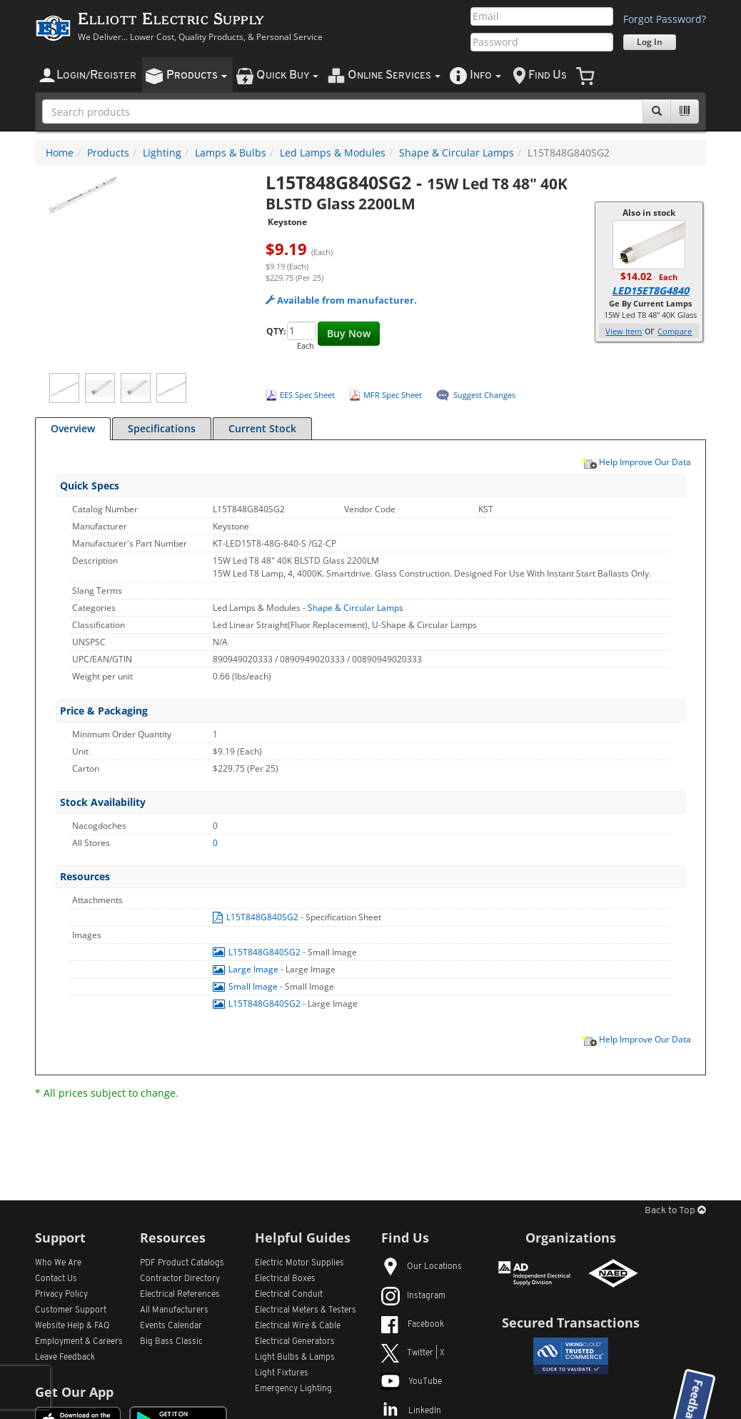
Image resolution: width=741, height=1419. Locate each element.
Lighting (162, 152)
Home (60, 152)
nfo (485, 75)
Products (108, 152)
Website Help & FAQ (72, 1326)
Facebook (412, 1324)
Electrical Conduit (289, 1294)
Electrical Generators (295, 1342)
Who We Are (58, 1263)
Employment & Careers (79, 1342)
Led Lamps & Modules (332, 152)
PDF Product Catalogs (182, 1263)
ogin (96, 75)
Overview (73, 428)
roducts (196, 75)
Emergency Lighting (293, 1389)
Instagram (413, 1296)
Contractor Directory (180, 1279)
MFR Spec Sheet (392, 394)
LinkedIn (411, 1411)
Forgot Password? (664, 19)
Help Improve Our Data (636, 461)
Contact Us (56, 1279)
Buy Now (348, 333)
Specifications (162, 428)
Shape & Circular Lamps (456, 152)
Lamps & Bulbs (230, 152)
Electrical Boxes (285, 1279)
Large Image (247, 969)
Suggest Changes (484, 394)
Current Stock (262, 428)
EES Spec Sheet (307, 394)
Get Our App (74, 1391)
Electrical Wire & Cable (298, 1326)
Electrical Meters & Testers (305, 1310)
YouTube (411, 1382)
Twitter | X (413, 1353)
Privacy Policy (61, 1294)
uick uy (287, 75)
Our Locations (421, 1267)
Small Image (246, 986)
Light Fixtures (281, 1373)
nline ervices (394, 75)
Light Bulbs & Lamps (295, 1357)
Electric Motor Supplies (299, 1263)
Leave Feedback (65, 1357)
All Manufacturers (174, 1310)
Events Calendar (171, 1326)
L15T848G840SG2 (257, 917)
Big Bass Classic (171, 1342)
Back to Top (675, 1210)
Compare (674, 331)
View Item (623, 331)
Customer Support (70, 1310)
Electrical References (180, 1294)
